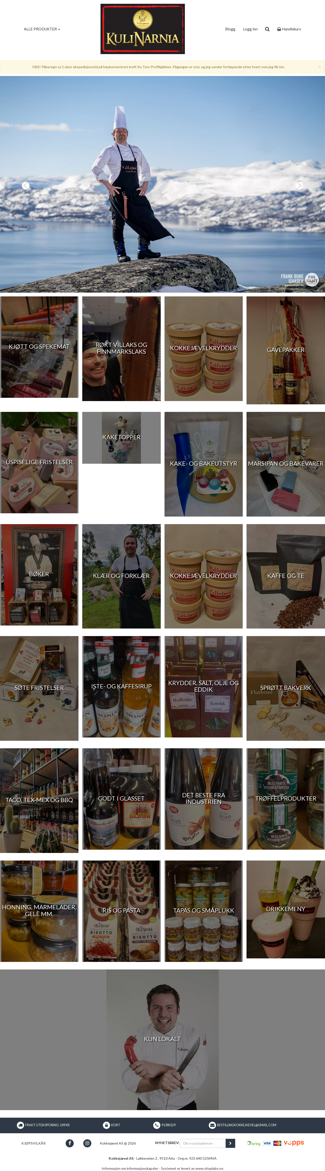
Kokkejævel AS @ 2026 (118, 1143)
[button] (24, 184)
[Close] (319, 66)
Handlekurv (289, 29)
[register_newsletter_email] (230, 1143)
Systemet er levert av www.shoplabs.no (192, 1168)
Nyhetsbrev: (167, 1143)
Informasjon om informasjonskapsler (130, 1168)
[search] (267, 29)
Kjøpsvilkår (33, 1143)
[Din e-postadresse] (203, 1143)
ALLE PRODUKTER (42, 29)
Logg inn (250, 29)
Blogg (230, 29)
